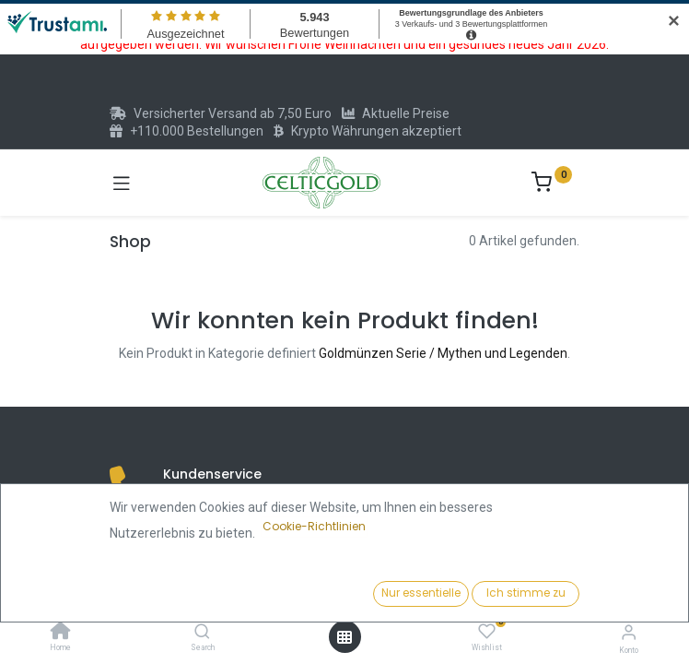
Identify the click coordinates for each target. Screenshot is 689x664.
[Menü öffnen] (344, 637)
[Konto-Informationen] (628, 632)
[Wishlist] (487, 632)
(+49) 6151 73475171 (243, 503)
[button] (528, 594)
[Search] (202, 632)
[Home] (61, 632)
